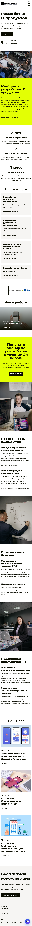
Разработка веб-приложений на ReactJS (12, 246)
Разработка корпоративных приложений (11, 801)
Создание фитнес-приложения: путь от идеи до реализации (14, 756)
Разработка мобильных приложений (10, 199)
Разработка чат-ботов (15, 268)
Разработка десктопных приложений (10, 223)
